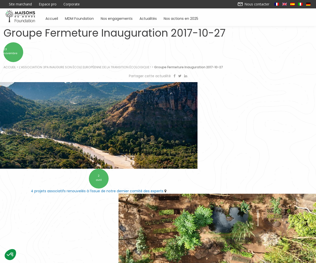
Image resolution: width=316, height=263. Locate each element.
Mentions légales (196, 257)
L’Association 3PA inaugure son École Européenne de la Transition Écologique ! (85, 69)
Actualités (148, 18)
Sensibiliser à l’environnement (224, 236)
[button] (10, 255)
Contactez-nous (119, 257)
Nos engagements (117, 18)
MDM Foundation (79, 18)
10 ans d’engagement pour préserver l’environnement (235, 175)
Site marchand (20, 4)
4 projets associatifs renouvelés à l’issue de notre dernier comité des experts (77, 175)
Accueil (51, 18)
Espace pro (48, 4)
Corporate (71, 4)
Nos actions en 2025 (181, 18)
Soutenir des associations (102, 236)
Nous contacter (254, 4)
